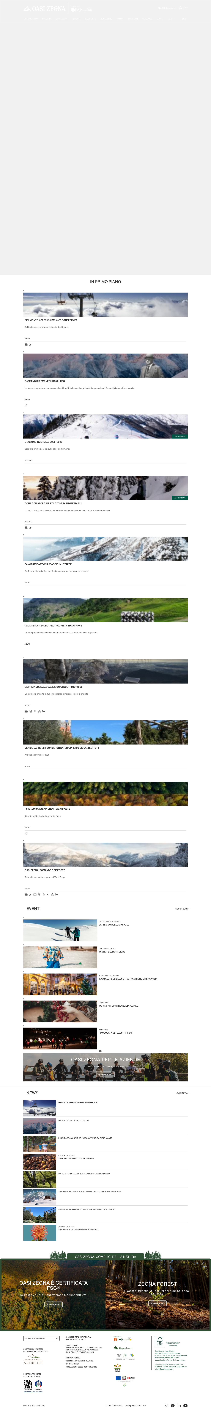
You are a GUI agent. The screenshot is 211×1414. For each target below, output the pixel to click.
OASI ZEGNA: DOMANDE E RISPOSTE (45, 870)
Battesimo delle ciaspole (114, 925)
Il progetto (31, 19)
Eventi (76, 19)
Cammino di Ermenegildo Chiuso (45, 381)
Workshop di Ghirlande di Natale (118, 1006)
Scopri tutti (181, 909)
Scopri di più (105, 1074)
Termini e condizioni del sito (79, 1361)
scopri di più (157, 1303)
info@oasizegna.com (164, 1369)
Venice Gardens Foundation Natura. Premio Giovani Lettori (62, 748)
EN (184, 19)
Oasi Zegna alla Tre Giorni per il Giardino (78, 1230)
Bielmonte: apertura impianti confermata (51, 320)
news (27, 338)
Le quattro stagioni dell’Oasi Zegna (47, 809)
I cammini (133, 19)
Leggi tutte (182, 1093)
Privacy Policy (73, 1358)
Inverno (28, 460)
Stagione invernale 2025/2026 (43, 442)
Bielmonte (90, 19)
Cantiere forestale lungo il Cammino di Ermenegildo (84, 1174)
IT (180, 19)
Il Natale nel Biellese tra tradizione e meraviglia (128, 979)
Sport (160, 19)
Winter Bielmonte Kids (112, 952)
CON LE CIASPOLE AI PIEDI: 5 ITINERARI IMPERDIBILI (53, 504)
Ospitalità (61, 19)
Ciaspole (147, 19)
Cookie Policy (72, 1364)
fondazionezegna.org (33, 1406)
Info (170, 19)
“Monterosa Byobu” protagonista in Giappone (53, 626)
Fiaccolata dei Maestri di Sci (115, 1033)
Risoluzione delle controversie (81, 1367)
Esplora (46, 19)
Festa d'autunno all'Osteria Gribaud (76, 1158)
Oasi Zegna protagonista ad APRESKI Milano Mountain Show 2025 (89, 1192)
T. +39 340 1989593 (114, 1406)
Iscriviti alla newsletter (42, 1338)
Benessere (106, 19)
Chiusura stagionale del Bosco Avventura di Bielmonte (85, 1138)
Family (120, 19)
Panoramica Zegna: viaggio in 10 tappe (48, 564)
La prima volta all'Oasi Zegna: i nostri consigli (54, 687)
